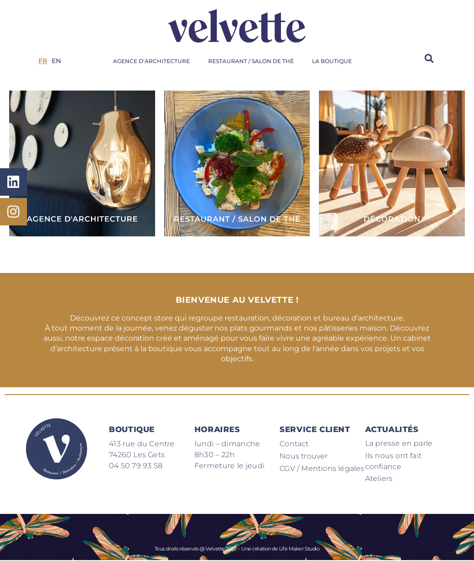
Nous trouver (304, 456)
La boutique (332, 61)
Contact (294, 443)
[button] (429, 58)
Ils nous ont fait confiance (393, 461)
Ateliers (379, 479)
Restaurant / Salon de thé (251, 61)
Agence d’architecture (151, 61)
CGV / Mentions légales (322, 468)
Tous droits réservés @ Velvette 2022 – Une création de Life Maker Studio (237, 549)
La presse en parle (399, 443)
